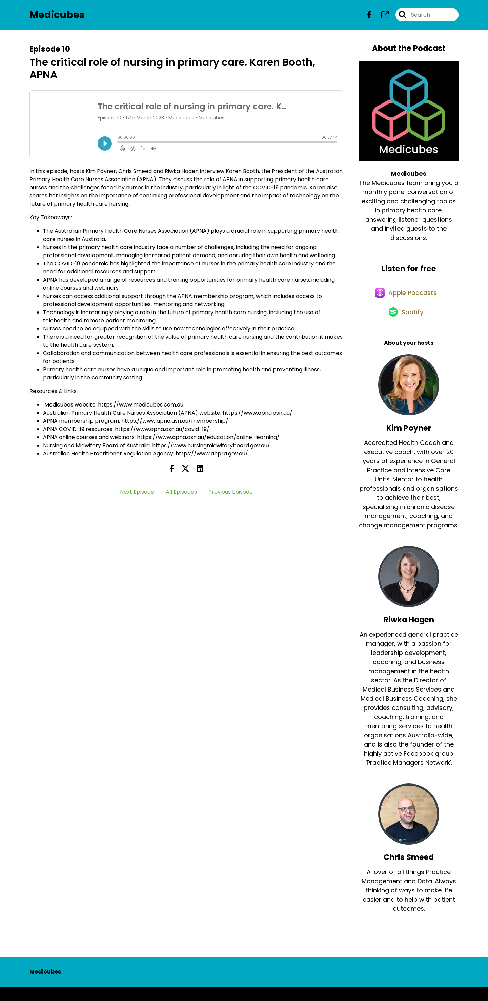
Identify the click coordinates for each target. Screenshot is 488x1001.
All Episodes (181, 496)
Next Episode (137, 496)
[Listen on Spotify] (405, 325)
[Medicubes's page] (381, 17)
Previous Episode (230, 496)
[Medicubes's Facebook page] (369, 17)
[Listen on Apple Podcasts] (405, 301)
